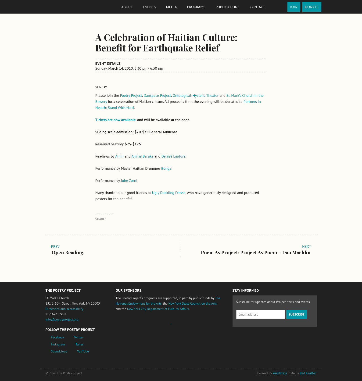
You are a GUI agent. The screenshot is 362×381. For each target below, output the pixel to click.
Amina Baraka (143, 156)
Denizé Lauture (173, 156)
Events (149, 6)
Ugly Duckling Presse (168, 192)
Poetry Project (131, 95)
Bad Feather (308, 373)
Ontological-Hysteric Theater (196, 95)
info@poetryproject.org (62, 319)
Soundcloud (59, 351)
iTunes (79, 344)
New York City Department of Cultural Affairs (158, 309)
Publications (227, 6)
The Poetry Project (62, 6)
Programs (196, 6)
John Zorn (128, 180)
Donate (312, 6)
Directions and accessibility (64, 309)
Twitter (78, 337)
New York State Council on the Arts (192, 303)
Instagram (58, 344)
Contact (257, 6)
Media (171, 6)
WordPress (279, 373)
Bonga (166, 168)
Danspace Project (157, 95)
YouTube (83, 351)
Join (293, 6)
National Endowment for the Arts (128, 326)
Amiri (119, 156)
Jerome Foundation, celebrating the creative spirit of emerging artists (159, 326)
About (127, 6)
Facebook (57, 337)
